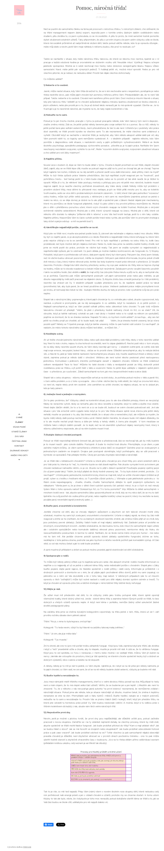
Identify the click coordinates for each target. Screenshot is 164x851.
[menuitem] (19, 417)
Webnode (27, 847)
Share (48, 825)
